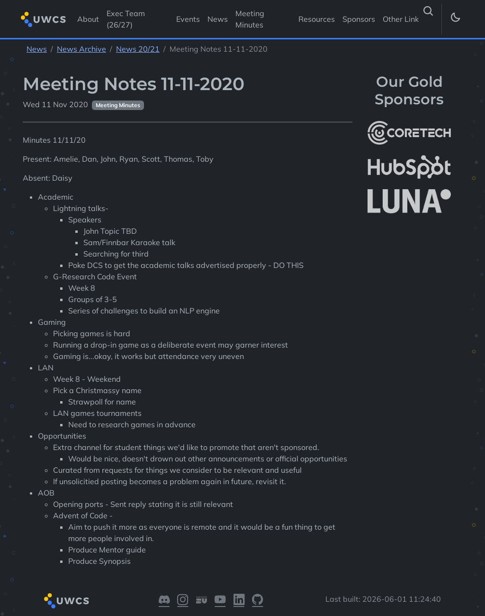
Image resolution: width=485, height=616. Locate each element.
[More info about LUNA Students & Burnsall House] (409, 201)
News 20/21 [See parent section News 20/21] (138, 49)
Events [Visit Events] (188, 19)
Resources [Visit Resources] (316, 19)
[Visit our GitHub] (257, 600)
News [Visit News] (217, 19)
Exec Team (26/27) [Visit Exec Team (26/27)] (126, 19)
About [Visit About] (88, 19)
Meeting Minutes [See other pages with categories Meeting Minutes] (118, 105)
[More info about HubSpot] (409, 167)
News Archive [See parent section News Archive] (81, 49)
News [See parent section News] (37, 49)
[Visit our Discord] (164, 600)
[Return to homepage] (43, 19)
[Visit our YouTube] (220, 600)
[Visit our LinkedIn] (239, 600)
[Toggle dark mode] (455, 19)
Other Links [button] (403, 19)
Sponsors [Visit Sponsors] (358, 19)
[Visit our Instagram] (182, 600)
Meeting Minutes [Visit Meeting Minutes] (249, 19)
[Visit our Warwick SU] (201, 600)
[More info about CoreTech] (409, 133)
